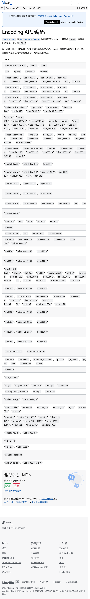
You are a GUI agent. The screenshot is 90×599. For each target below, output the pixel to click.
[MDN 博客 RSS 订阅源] (22, 535)
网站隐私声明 (28, 582)
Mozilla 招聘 (8, 557)
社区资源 (35, 553)
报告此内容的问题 (40, 502)
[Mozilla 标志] (10, 582)
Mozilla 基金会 (41, 588)
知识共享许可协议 (77, 591)
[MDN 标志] (7, 522)
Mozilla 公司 (13, 588)
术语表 (62, 567)
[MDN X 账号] (13, 535)
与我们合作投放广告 (11, 562)
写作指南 (35, 557)
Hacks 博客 (65, 572)
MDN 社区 (35, 548)
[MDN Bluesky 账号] (8, 535)
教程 (61, 562)
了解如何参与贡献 (12, 490)
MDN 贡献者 (47, 498)
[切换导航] (85, 3)
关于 (4, 548)
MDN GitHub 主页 (39, 567)
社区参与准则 (72, 582)
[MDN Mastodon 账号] (17, 535)
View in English (51, 22)
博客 (4, 553)
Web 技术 (63, 548)
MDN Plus (7, 567)
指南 (61, 557)
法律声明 (57, 582)
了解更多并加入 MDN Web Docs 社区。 (57, 16)
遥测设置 (43, 582)
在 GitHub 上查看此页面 (15, 502)
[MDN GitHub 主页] (3, 535)
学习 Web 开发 (66, 553)
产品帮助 (6, 572)
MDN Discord (37, 562)
